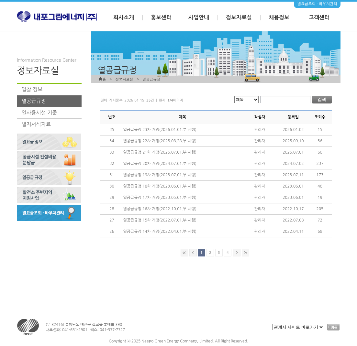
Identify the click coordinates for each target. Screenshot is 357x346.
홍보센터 (161, 17)
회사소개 (123, 17)
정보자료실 (239, 17)
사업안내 (198, 17)
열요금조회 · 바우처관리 (317, 4)
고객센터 (319, 17)
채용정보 (279, 17)
